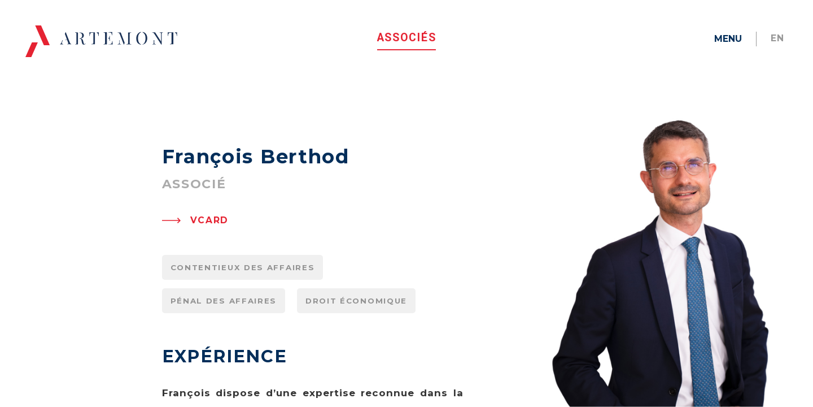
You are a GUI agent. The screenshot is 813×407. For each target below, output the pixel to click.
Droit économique (356, 355)
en (778, 38)
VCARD (209, 274)
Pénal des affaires (224, 355)
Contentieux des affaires (243, 321)
